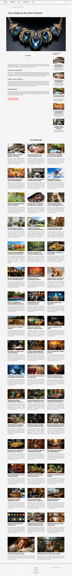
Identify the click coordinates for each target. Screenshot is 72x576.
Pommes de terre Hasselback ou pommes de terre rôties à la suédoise (16, 452)
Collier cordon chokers (28, 59)
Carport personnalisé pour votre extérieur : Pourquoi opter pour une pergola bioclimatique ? (35, 402)
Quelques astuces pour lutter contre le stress (49, 553)
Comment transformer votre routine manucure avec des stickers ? (58, 81)
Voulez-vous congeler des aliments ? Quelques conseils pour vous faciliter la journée (34, 328)
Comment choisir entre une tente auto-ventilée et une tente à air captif (35, 254)
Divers (33, 2)
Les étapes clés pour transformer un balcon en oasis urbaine (59, 127)
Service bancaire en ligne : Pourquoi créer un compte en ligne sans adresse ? (34, 501)
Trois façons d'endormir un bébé (16, 553)
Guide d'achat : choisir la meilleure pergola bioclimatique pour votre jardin (35, 229)
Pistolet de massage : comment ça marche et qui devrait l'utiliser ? (35, 426)
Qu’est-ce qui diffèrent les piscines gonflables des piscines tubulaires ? (16, 304)
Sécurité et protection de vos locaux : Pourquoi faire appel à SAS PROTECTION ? (55, 377)
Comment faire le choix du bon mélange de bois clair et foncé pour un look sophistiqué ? (35, 525)
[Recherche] (58, 2)
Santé (19, 2)
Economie (5, 2)
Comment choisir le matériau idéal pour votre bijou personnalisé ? (59, 65)
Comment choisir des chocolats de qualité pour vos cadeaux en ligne (35, 205)
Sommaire (28, 55)
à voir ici (13, 73)
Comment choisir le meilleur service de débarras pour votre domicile (16, 229)
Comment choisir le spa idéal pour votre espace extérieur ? (58, 96)
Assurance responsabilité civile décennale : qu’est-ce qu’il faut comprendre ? (35, 353)
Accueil (7, 7)
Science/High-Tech (26, 2)
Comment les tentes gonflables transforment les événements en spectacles (16, 254)
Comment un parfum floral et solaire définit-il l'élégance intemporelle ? (58, 112)
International (12, 2)
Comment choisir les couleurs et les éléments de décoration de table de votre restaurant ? (55, 402)
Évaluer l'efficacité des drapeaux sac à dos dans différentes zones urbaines (16, 279)
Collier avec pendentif (28, 57)
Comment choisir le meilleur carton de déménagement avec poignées (55, 205)
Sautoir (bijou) (28, 60)
